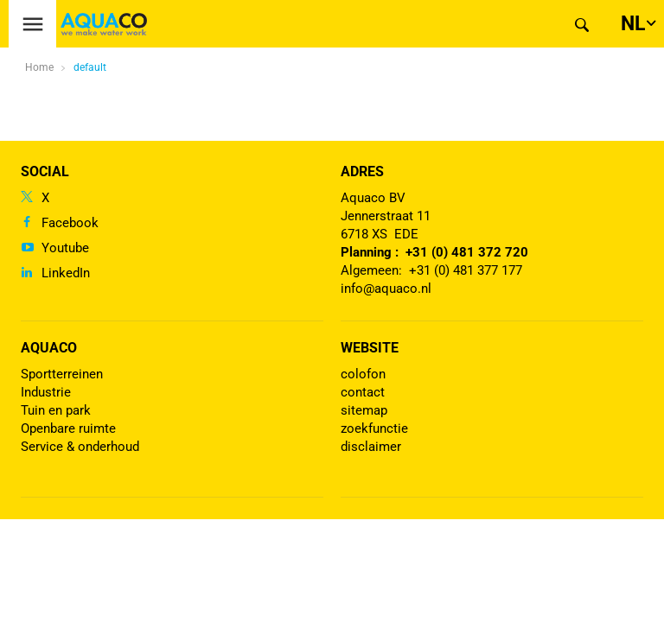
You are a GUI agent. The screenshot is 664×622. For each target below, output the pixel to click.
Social (45, 171)
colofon (363, 374)
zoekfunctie (374, 428)
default (89, 67)
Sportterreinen (62, 374)
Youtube (65, 248)
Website (370, 348)
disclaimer (371, 446)
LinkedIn (66, 273)
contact (363, 392)
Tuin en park (56, 410)
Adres (362, 171)
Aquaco (49, 348)
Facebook (70, 223)
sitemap (364, 410)
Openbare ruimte (68, 428)
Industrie (46, 392)
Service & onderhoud (80, 446)
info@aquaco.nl (386, 288)
